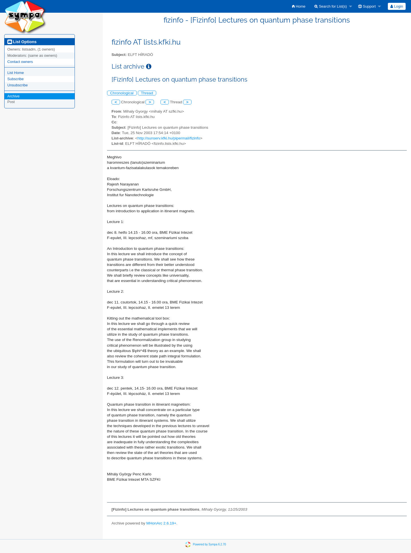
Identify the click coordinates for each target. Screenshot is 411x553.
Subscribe (15, 79)
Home (298, 6)
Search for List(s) (330, 6)
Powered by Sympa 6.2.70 (209, 544)
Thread (147, 93)
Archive (13, 96)
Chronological (122, 93)
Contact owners (20, 62)
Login (396, 6)
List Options (21, 42)
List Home (15, 73)
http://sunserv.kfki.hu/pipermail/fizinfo (169, 138)
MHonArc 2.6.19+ (161, 523)
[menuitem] (299, 6)
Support (367, 6)
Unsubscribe (17, 85)
